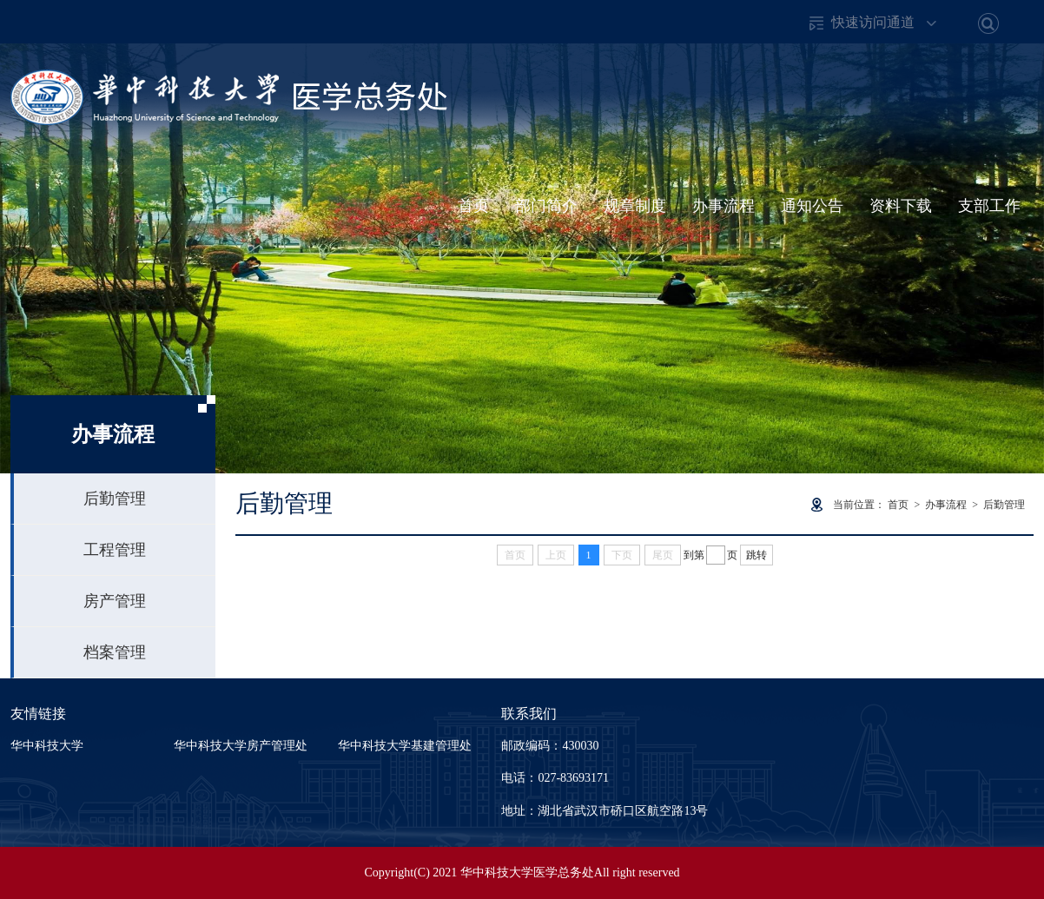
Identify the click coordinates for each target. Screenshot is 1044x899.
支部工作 (989, 206)
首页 (473, 206)
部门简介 (546, 206)
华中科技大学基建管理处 (405, 745)
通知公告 (812, 206)
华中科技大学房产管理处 (240, 745)
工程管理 (114, 550)
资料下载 (900, 206)
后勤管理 (114, 498)
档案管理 (114, 652)
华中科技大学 (46, 745)
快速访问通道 (873, 22)
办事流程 (723, 206)
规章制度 (635, 206)
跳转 (756, 555)
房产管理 (114, 601)
